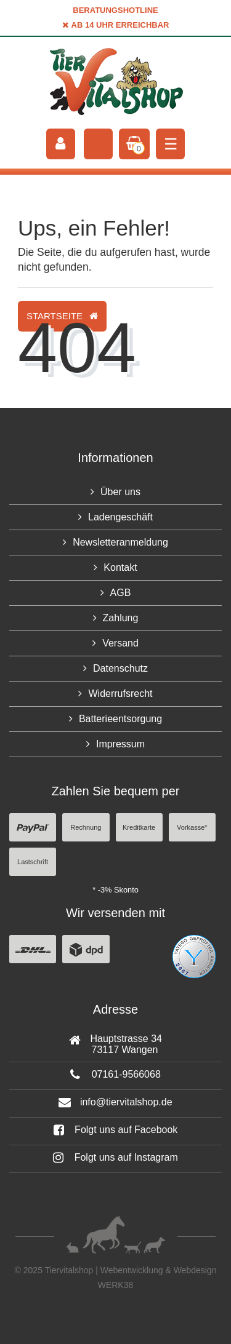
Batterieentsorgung (120, 719)
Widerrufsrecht (120, 693)
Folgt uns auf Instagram (115, 1157)
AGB (120, 592)
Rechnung (85, 827)
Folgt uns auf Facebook (116, 1129)
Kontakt (120, 567)
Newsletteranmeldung (120, 542)
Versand (120, 643)
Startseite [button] (62, 316)
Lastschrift (32, 861)
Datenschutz (120, 668)
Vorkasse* (192, 827)
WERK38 (116, 1285)
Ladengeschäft (120, 517)
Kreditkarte (139, 827)
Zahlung (121, 618)
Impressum (120, 744)
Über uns (120, 492)
